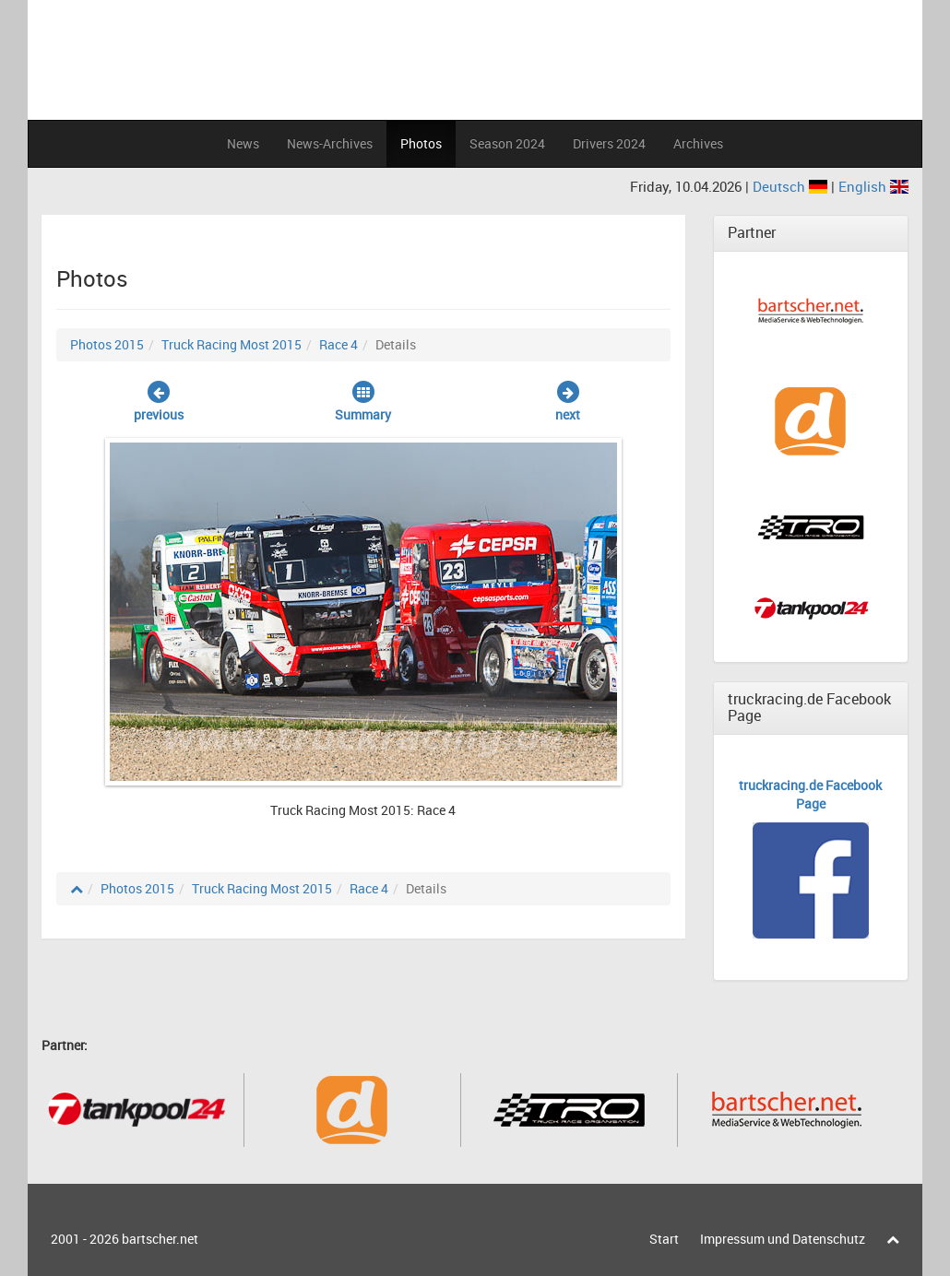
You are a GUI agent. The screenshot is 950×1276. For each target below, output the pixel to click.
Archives (698, 143)
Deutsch (792, 186)
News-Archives (330, 143)
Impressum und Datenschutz (782, 1238)
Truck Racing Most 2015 (231, 344)
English (873, 186)
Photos (421, 143)
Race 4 (338, 344)
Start (664, 1238)
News (243, 143)
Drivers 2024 (609, 143)
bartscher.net (160, 1238)
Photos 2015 (107, 344)
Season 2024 (507, 143)
